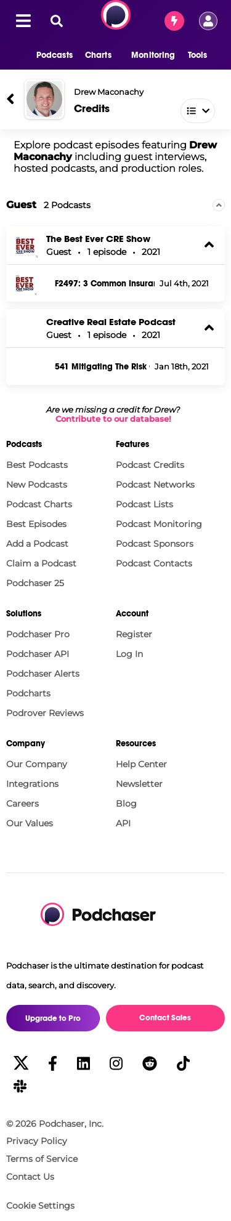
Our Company (36, 764)
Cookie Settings (40, 1206)
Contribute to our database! (113, 419)
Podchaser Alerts (42, 673)
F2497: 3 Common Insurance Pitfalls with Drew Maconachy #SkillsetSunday (105, 284)
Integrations (32, 783)
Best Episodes (36, 524)
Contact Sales (165, 1018)
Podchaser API (37, 653)
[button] (48, 55)
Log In (129, 653)
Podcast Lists (144, 504)
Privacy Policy (36, 1140)
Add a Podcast (37, 543)
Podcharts (28, 693)
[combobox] (143, 108)
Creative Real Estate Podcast (111, 322)
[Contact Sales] (174, 21)
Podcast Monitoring (159, 524)
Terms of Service (42, 1158)
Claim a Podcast (41, 563)
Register (134, 634)
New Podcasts (36, 484)
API (123, 823)
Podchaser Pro (38, 634)
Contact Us (30, 1176)
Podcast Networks (155, 484)
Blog (126, 803)
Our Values (29, 823)
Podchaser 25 (35, 583)
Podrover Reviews (45, 713)
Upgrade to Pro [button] (53, 1018)
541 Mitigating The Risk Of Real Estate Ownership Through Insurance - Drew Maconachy (102, 367)
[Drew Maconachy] (44, 99)
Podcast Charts (39, 504)
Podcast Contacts (154, 563)
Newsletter (139, 783)
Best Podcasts (37, 464)
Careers (22, 803)
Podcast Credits (150, 464)
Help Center (141, 764)
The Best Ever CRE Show (98, 238)
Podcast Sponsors (154, 543)
